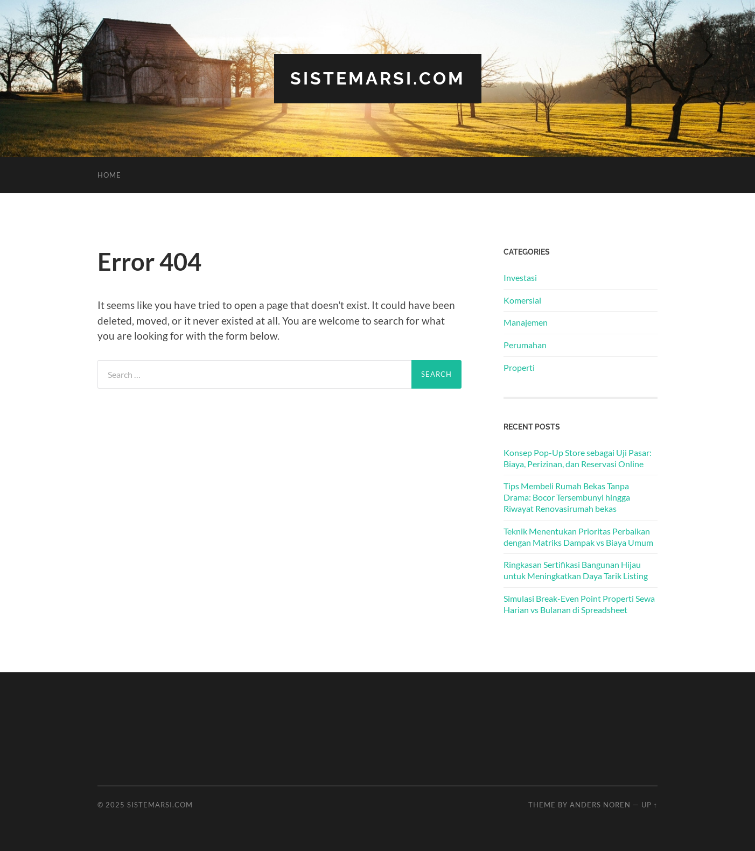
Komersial (522, 300)
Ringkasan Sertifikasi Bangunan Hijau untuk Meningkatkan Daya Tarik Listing (576, 570)
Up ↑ (649, 804)
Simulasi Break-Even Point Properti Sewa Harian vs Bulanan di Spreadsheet (579, 604)
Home (109, 175)
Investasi (520, 277)
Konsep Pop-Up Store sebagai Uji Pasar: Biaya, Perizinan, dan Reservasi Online (578, 458)
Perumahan (525, 345)
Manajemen (526, 322)
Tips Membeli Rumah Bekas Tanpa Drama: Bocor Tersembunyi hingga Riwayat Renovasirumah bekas (567, 497)
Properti (519, 367)
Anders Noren (600, 804)
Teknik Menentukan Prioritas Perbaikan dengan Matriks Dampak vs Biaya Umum (578, 536)
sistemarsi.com (377, 78)
